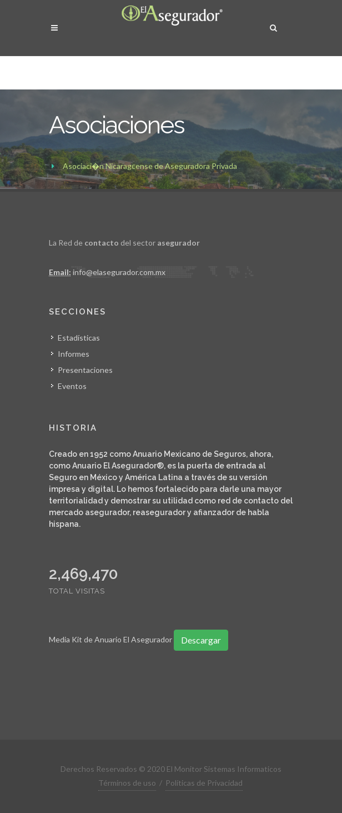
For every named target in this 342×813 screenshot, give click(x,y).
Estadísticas (79, 337)
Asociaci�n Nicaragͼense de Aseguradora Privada (150, 166)
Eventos (72, 386)
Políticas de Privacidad (204, 782)
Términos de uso (127, 782)
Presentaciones (85, 370)
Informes (73, 353)
